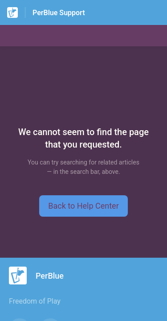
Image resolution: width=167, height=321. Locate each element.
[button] (83, 206)
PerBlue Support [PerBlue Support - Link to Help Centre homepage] (59, 12)
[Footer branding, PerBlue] (41, 275)
